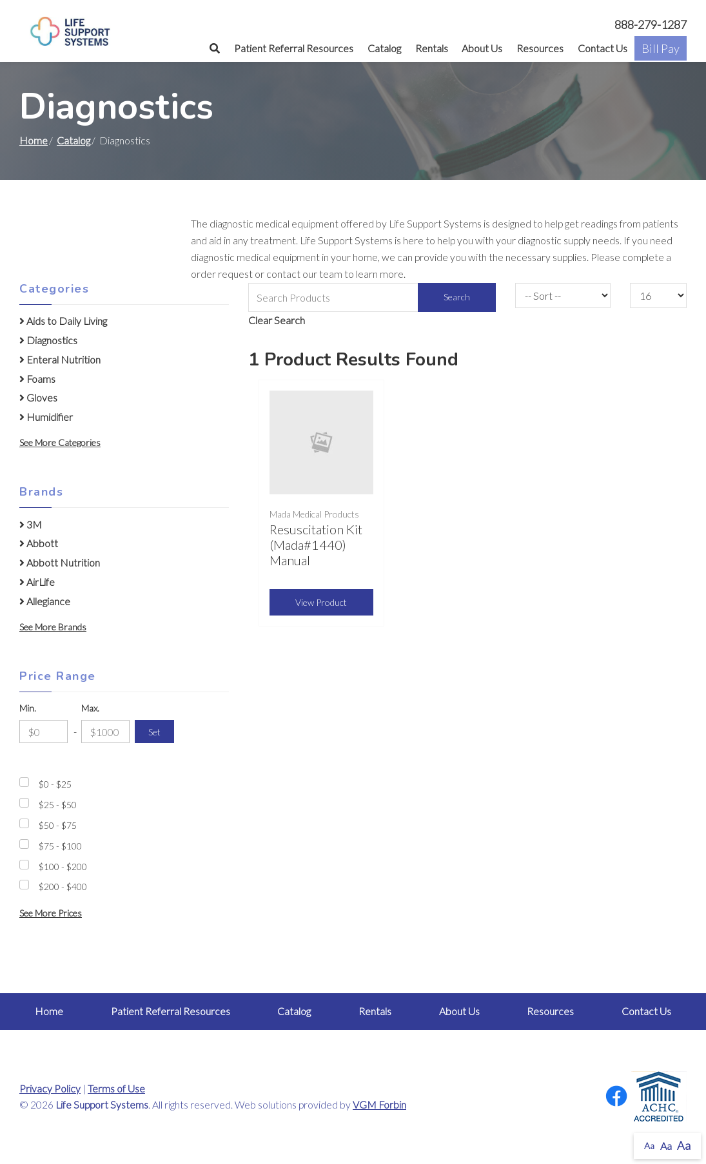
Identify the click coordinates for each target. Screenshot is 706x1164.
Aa (649, 1145)
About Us (482, 48)
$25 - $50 (58, 804)
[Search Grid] (372, 297)
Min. (27, 708)
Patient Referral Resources (293, 48)
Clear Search (276, 320)
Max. (90, 708)
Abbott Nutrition (59, 562)
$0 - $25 (55, 784)
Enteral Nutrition (60, 359)
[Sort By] (563, 295)
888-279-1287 (650, 24)
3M (30, 524)
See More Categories (60, 442)
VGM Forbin (379, 1105)
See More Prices (50, 912)
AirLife (37, 582)
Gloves (38, 397)
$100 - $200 (63, 866)
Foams (37, 379)
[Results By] (658, 295)
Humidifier (46, 417)
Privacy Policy (50, 1088)
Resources (540, 48)
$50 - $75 (58, 825)
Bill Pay (661, 48)
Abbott (38, 543)
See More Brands (52, 626)
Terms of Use (116, 1088)
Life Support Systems (101, 1105)
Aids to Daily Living (63, 321)
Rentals (431, 48)
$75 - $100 (60, 845)
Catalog (384, 48)
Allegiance (44, 601)
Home (33, 140)
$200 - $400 (63, 886)
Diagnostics (48, 340)
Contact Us (602, 48)
